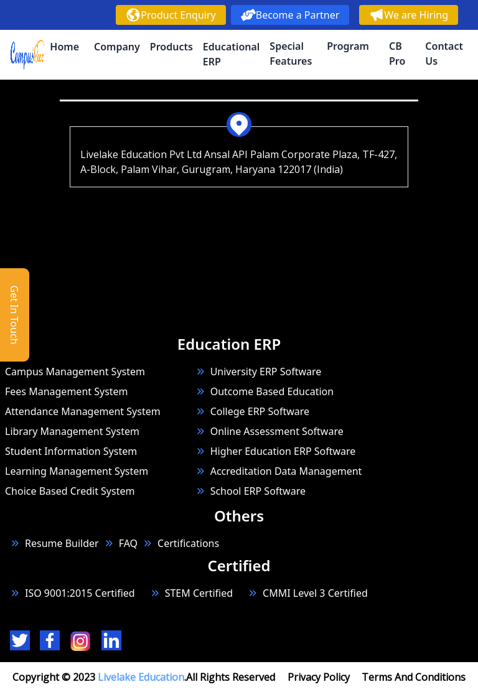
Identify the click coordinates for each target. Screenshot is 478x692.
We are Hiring (408, 14)
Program (348, 46)
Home (64, 47)
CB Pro (397, 53)
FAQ (128, 543)
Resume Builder (54, 543)
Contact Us (444, 53)
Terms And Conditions (414, 677)
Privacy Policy (319, 677)
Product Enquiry (170, 14)
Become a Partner (290, 14)
